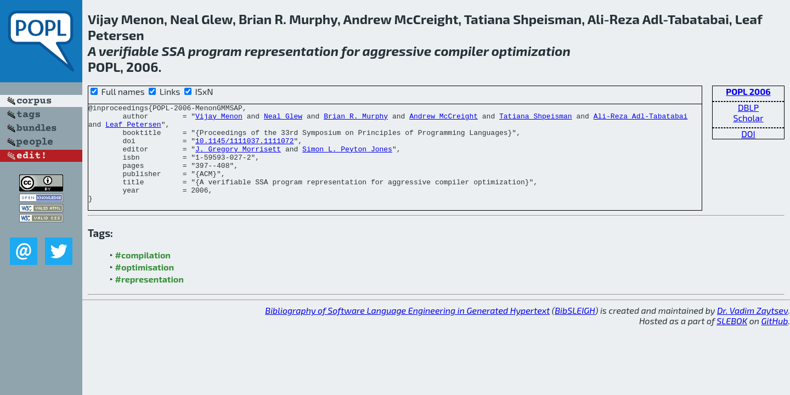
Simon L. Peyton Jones (347, 158)
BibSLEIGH (575, 330)
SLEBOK (731, 340)
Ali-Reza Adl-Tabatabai (641, 119)
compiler (461, 51)
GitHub (774, 340)
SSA (173, 51)
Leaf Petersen (133, 129)
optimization (531, 51)
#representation (149, 299)
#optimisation (144, 286)
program (215, 51)
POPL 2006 (748, 91)
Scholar (748, 117)
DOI (748, 133)
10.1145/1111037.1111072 (244, 149)
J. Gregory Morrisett (238, 158)
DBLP (748, 107)
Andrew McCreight (443, 119)
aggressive (397, 51)
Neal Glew (283, 119)
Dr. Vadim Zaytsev (752, 330)
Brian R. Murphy (356, 119)
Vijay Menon (218, 119)
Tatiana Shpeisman (535, 119)
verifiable (129, 51)
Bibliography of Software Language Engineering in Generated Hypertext (407, 330)
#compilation (143, 274)
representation (291, 51)
